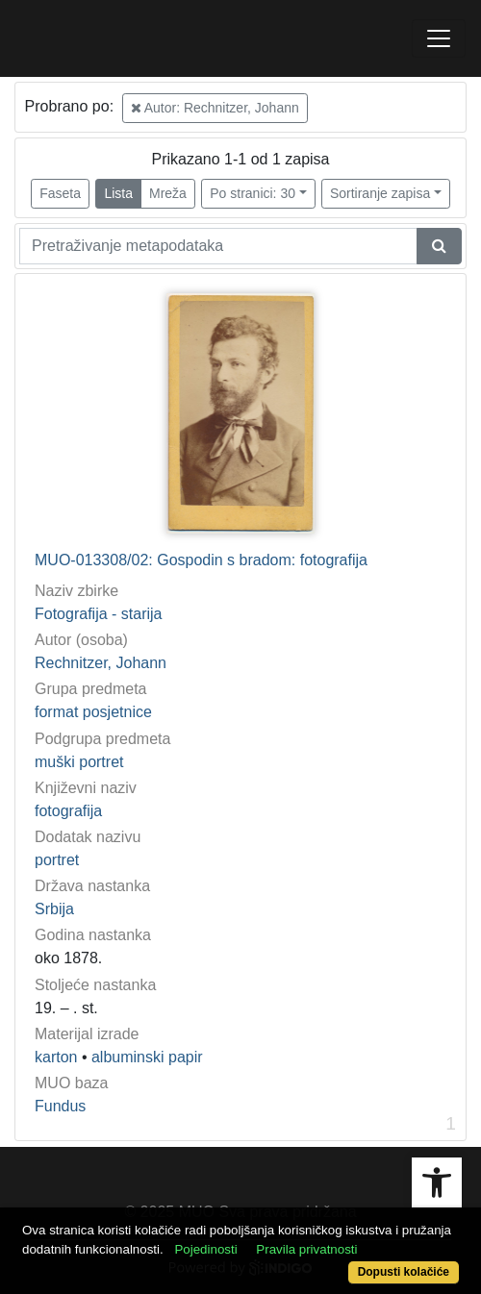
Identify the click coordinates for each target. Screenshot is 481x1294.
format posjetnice (93, 712)
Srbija (54, 909)
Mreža (168, 193)
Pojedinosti (205, 1249)
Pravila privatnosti (306, 1249)
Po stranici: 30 (252, 193)
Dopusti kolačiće (403, 1272)
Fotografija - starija (99, 614)
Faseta (60, 193)
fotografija (68, 811)
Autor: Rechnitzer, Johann (215, 107)
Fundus (60, 1106)
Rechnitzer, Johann (100, 663)
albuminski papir (147, 1057)
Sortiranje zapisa (380, 193)
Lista (118, 193)
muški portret (79, 762)
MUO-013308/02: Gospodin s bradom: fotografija (201, 560)
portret (57, 860)
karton (56, 1057)
